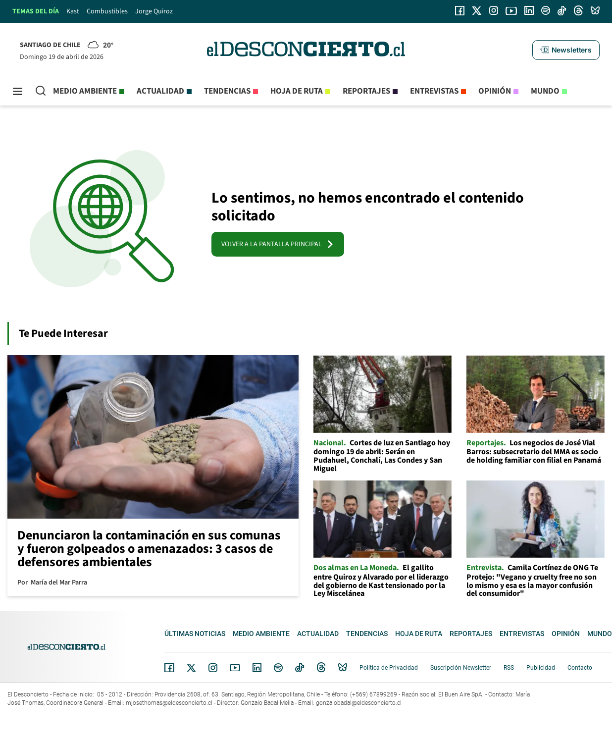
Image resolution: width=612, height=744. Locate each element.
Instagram (212, 667)
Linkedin (257, 667)
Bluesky (342, 667)
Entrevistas (434, 91)
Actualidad (160, 91)
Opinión (494, 91)
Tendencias (227, 91)
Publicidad (540, 667)
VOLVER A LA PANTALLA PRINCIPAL (277, 244)
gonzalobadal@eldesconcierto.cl (359, 702)
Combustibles (107, 11)
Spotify (278, 667)
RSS (509, 667)
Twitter (192, 668)
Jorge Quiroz (154, 11)
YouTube (235, 668)
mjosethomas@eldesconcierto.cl (169, 702)
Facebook (169, 667)
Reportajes (366, 91)
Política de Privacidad (388, 667)
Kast (72, 11)
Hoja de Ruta (296, 91)
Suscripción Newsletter (460, 667)
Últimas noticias (194, 634)
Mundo (545, 91)
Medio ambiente (85, 91)
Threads (321, 668)
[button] (566, 50)
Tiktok (299, 667)
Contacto (579, 667)
